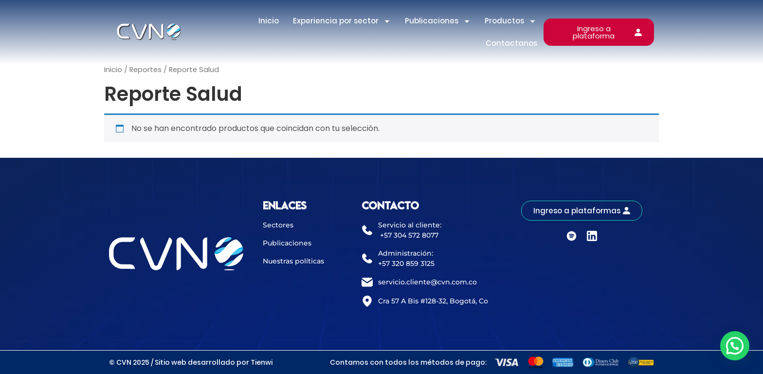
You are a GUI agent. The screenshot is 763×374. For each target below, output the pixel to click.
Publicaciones (438, 21)
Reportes (145, 70)
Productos (510, 21)
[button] (734, 345)
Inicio (268, 21)
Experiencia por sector (342, 21)
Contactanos (511, 43)
